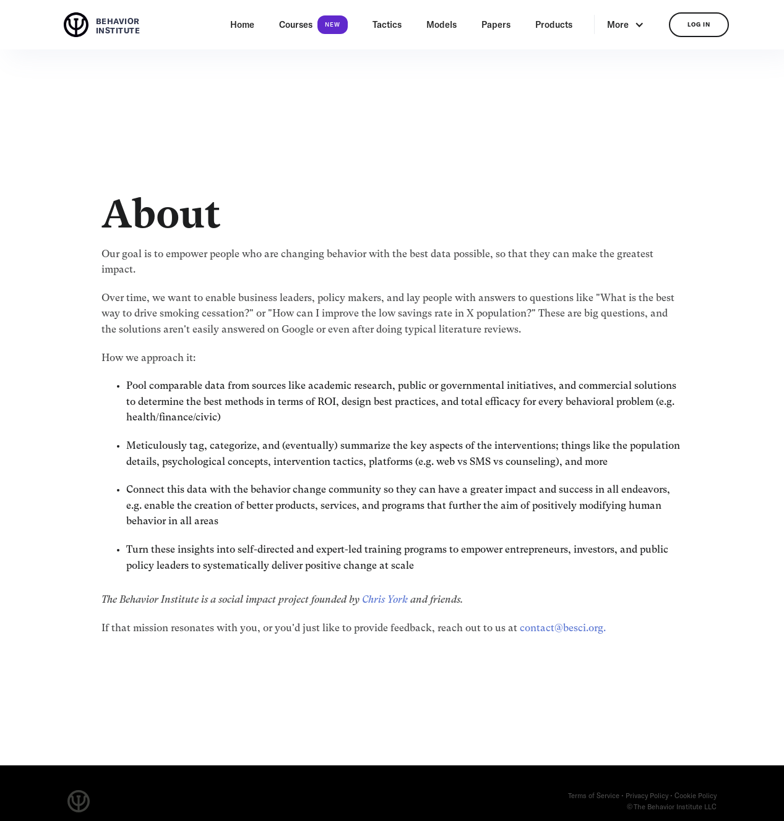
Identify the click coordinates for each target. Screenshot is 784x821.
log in (698, 24)
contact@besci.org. (563, 629)
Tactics (387, 24)
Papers (495, 24)
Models (441, 24)
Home (242, 24)
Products (553, 24)
